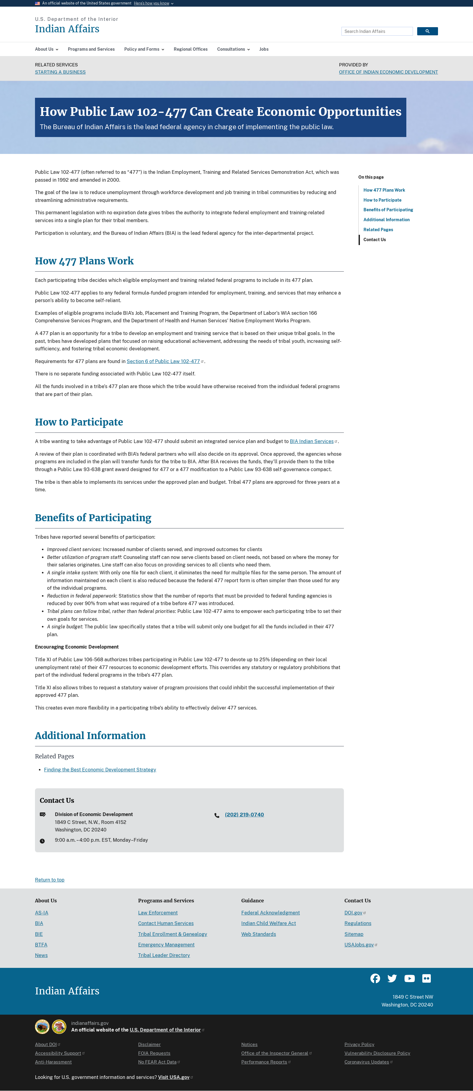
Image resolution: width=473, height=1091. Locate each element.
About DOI (48, 1044)
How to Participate (382, 200)
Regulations (357, 923)
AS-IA (41, 913)
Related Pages (378, 229)
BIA (39, 923)
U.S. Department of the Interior (167, 1030)
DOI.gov (355, 913)
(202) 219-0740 (244, 815)
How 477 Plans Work (384, 190)
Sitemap (353, 934)
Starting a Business (60, 72)
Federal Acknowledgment (270, 913)
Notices (249, 1044)
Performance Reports (266, 1061)
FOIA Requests (154, 1053)
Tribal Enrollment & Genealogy (172, 934)
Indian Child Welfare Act (268, 923)
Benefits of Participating (388, 209)
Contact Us (374, 239)
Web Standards (258, 934)
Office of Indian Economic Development (388, 72)
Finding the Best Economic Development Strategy (100, 770)
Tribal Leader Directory (164, 955)
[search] (376, 31)
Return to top (50, 880)
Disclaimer (149, 1044)
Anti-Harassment (53, 1061)
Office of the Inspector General (277, 1053)
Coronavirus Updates (368, 1061)
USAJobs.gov (361, 945)
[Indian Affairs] (101, 29)
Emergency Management (166, 945)
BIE (39, 934)
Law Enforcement (158, 913)
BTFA (41, 945)
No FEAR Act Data (159, 1061)
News (41, 955)
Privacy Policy (359, 1044)
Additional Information (386, 219)
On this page (371, 177)
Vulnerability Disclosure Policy (377, 1053)
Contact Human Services (166, 923)
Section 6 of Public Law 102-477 (165, 361)
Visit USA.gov (176, 1077)
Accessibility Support (60, 1053)
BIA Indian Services (314, 441)
